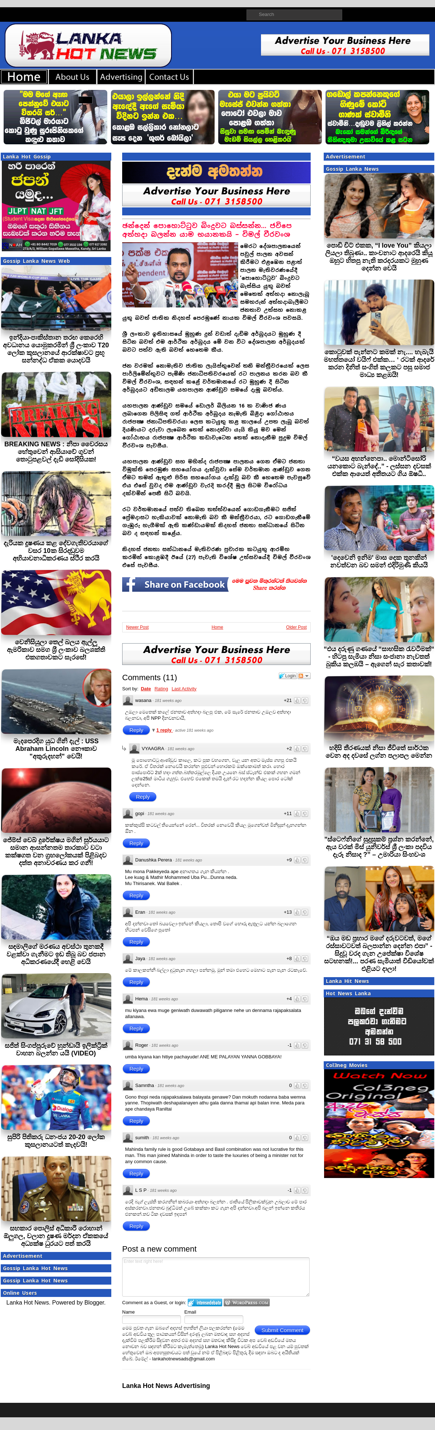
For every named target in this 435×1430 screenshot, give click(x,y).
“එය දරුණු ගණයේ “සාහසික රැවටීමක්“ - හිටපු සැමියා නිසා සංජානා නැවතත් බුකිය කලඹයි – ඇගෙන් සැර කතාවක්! (379, 656)
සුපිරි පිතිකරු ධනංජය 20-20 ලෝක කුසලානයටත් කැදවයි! (55, 1140)
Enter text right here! (216, 1277)
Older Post (296, 627)
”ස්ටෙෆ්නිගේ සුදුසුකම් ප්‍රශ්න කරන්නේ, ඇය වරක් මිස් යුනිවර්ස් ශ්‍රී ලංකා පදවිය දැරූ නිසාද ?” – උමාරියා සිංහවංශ (379, 847)
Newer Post (137, 627)
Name (128, 1312)
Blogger (94, 1302)
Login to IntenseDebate (205, 1302)
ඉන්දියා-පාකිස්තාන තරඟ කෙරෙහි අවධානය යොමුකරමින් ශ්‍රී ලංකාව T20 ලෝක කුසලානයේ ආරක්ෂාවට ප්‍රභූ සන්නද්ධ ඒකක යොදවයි (56, 349)
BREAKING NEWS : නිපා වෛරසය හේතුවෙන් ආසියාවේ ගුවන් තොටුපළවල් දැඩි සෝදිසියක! (56, 452)
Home (217, 627)
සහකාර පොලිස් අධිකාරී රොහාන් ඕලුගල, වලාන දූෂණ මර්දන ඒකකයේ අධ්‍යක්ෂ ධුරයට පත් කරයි (56, 1236)
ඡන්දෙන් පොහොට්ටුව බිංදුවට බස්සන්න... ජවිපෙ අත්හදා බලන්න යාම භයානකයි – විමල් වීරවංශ (207, 230)
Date (146, 688)
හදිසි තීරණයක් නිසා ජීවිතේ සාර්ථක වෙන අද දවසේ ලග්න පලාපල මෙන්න (379, 751)
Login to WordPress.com (247, 1302)
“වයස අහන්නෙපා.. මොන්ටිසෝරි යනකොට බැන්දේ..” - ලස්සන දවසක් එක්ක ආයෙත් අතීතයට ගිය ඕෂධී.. (379, 466)
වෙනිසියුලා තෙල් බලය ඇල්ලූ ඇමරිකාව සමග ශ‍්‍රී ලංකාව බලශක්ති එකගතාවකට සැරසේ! (56, 649)
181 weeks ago (168, 700)
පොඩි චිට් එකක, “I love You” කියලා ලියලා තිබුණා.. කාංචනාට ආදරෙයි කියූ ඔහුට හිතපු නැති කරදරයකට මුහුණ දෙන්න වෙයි (378, 257)
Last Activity (183, 688)
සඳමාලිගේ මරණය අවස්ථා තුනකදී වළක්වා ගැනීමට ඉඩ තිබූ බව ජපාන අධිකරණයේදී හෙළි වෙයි (56, 954)
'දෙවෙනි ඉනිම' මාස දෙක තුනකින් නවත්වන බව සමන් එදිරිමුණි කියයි (379, 561)
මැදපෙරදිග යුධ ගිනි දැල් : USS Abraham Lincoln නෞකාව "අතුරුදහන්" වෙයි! (56, 748)
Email (190, 1312)
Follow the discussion (304, 676)
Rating (161, 688)
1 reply (164, 730)
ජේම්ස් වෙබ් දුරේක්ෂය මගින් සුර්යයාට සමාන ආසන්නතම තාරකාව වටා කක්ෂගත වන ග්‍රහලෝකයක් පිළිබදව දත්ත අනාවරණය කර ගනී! (56, 851)
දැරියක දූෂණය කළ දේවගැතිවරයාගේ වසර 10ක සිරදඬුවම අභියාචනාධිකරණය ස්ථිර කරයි (56, 551)
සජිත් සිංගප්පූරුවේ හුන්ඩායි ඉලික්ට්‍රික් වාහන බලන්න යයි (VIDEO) (56, 1049)
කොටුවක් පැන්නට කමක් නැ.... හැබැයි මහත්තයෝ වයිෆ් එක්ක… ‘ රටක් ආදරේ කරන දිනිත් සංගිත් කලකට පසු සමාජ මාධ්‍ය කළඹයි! (379, 363)
